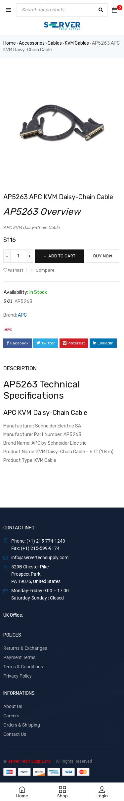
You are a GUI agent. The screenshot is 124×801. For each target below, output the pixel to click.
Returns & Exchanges (25, 648)
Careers (11, 715)
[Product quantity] (18, 256)
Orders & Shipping (21, 725)
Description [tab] (20, 368)
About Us (12, 706)
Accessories (32, 43)
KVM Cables (77, 43)
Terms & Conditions (23, 666)
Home (9, 43)
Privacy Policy (17, 676)
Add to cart (61, 255)
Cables (55, 43)
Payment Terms (19, 657)
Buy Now (102, 255)
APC (22, 315)
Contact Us (14, 734)
